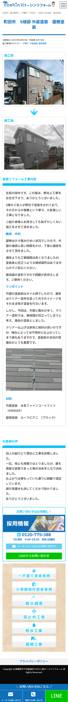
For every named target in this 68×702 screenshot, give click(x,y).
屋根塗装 (42, 43)
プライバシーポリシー (34, 661)
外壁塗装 (34, 43)
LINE (56, 696)
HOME (5, 12)
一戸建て (24, 12)
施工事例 (14, 12)
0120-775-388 (36, 535)
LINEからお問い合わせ (34, 556)
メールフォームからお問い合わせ (36, 546)
